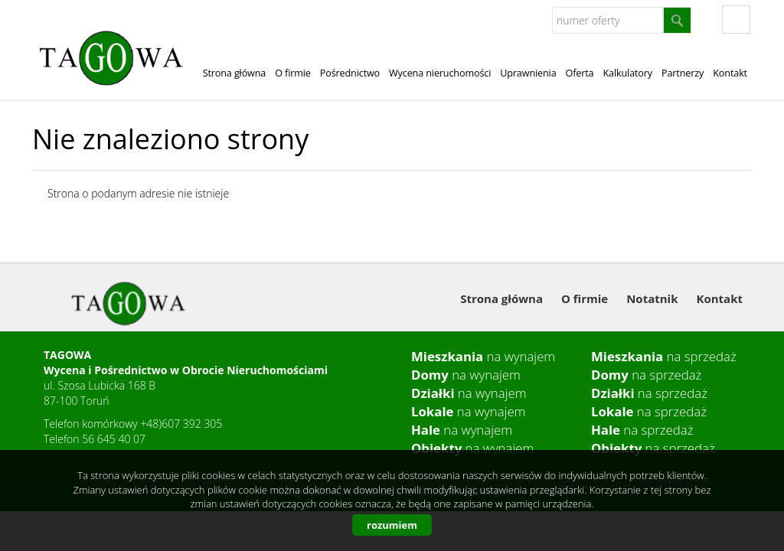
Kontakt (730, 73)
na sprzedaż (664, 356)
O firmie (293, 73)
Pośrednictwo (350, 73)
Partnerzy (683, 73)
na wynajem (483, 356)
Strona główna (234, 73)
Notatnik (652, 298)
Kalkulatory (627, 73)
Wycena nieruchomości (440, 73)
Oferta (580, 73)
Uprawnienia (528, 73)
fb (736, 19)
